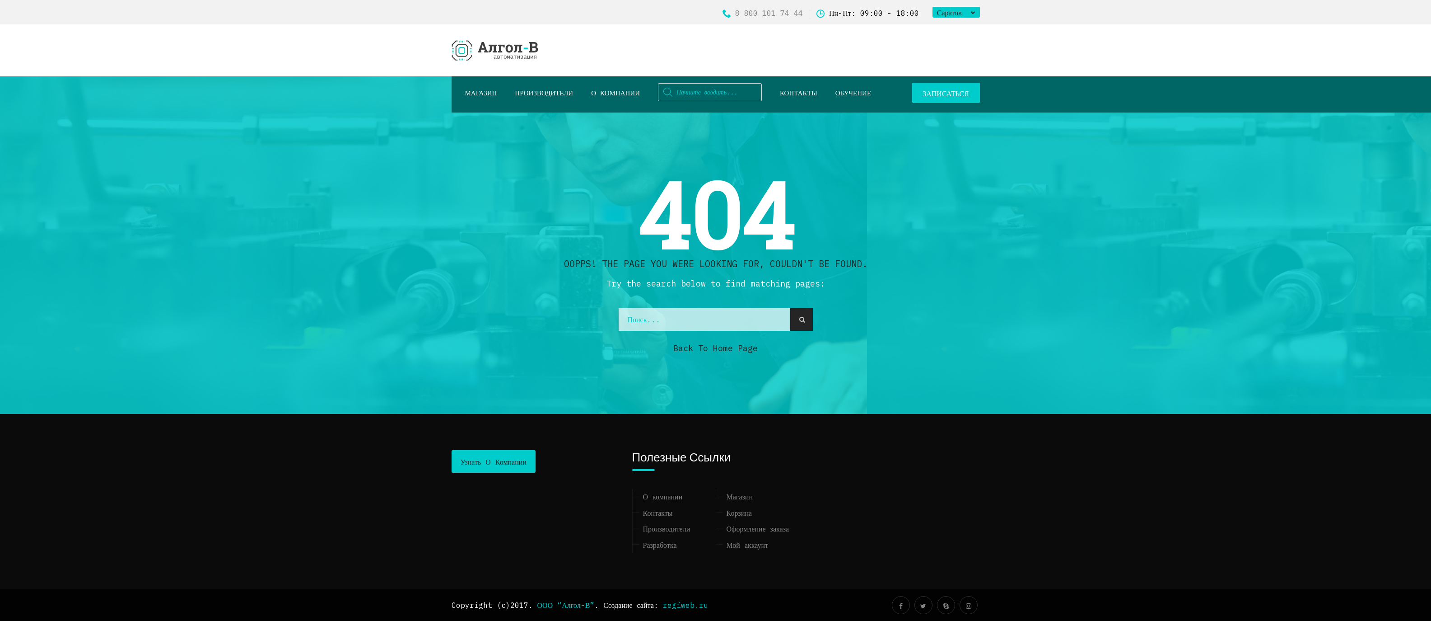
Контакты (798, 93)
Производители (666, 528)
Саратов (949, 12)
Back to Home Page (715, 348)
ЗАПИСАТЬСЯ (946, 93)
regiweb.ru (685, 605)
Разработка (660, 545)
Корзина (739, 513)
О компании (615, 93)
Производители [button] (544, 93)
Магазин (740, 496)
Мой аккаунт (748, 545)
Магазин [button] (481, 93)
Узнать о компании (494, 461)
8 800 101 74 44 (762, 13)
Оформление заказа (758, 528)
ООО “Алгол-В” (566, 605)
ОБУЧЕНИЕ (853, 93)
